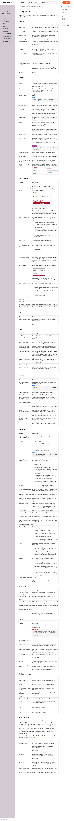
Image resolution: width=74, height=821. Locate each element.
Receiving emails (32, 737)
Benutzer (4, 18)
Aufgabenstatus (6, 25)
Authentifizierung (65, 13)
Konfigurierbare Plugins (7, 41)
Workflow (4, 26)
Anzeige (63, 12)
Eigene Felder (5, 28)
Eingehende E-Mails (65, 25)
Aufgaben (64, 19)
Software (22, 2)
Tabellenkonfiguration (7, 38)
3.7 (61, 6)
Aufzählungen (5, 29)
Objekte (4, 16)
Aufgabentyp (5, 23)
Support (4, 39)
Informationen (5, 43)
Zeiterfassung (64, 21)
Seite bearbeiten (68, 6)
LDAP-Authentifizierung (7, 33)
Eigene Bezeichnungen (7, 36)
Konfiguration (5, 31)
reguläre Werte (53, 749)
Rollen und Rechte (6, 21)
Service (28, 2)
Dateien (63, 22)
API (63, 15)
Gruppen (4, 20)
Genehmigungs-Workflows (8, 34)
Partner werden (37, 2)
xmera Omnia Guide (5, 10)
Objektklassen (5, 15)
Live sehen (66, 2)
